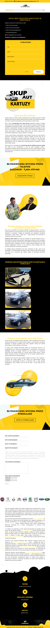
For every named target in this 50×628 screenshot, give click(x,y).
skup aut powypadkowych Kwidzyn (27, 546)
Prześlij (38, 71)
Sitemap (30, 627)
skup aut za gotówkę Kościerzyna (33, 552)
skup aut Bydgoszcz (38, 518)
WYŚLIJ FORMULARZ (25, 420)
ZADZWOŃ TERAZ (25, 176)
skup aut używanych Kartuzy (20, 542)
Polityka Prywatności (38, 627)
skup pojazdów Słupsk (26, 530)
